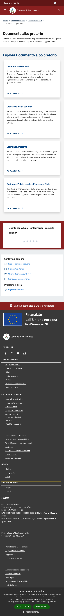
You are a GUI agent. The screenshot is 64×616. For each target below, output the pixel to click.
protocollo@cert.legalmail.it (17, 532)
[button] (32, 612)
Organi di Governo (12, 364)
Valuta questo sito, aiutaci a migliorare (32, 306)
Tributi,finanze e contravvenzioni (18, 443)
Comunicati (10, 472)
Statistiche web (11, 585)
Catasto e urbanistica (14, 417)
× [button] (61, 590)
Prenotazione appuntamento (16, 546)
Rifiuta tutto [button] (41, 607)
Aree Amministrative (13, 368)
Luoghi (8, 487)
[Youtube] (18, 353)
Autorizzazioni (11, 454)
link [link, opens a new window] (55, 602)
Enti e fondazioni (12, 376)
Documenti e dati (35, 20)
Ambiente (9, 446)
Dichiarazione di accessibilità (16, 581)
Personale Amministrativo (15, 383)
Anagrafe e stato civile (14, 399)
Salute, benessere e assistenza (17, 450)
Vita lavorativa (11, 406)
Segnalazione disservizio (15, 550)
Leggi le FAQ (10, 554)
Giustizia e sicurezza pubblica (17, 439)
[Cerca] (59, 10)
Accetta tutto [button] (23, 607)
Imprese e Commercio (14, 410)
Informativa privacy (13, 573)
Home (5, 20)
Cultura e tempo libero (14, 402)
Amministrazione (18, 20)
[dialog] (32, 602)
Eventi (8, 491)
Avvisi (7, 476)
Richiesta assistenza (13, 558)
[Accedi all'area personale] (55, 3)
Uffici (7, 372)
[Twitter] (11, 353)
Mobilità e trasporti (13, 423)
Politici (8, 379)
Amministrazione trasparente (17, 569)
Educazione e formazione (15, 435)
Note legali (9, 577)
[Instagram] (24, 353)
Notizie (8, 469)
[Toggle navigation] (4, 10)
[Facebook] (5, 353)
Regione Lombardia (11, 2)
